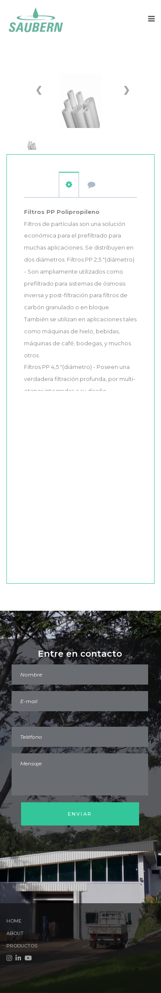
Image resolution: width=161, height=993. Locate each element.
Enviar (80, 814)
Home (13, 921)
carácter (69, 185)
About (15, 933)
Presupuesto (91, 185)
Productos (21, 946)
